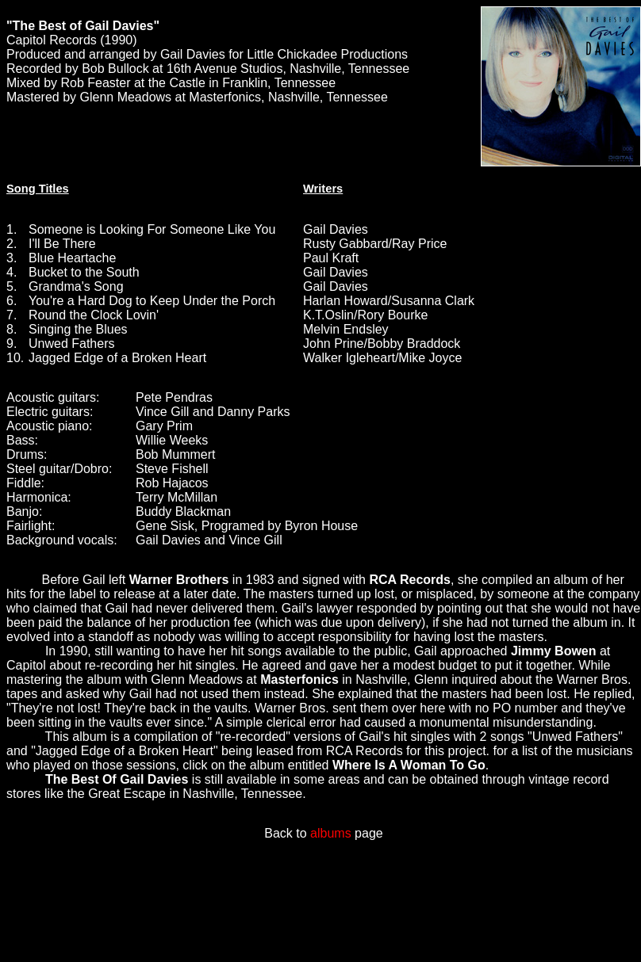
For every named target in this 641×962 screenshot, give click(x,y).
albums (330, 833)
